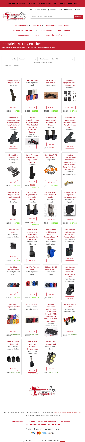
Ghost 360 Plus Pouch (13, 231)
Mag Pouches (32, 48)
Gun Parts (38, 25)
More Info (13, 107)
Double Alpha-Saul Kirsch (32, 84)
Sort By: (13, 59)
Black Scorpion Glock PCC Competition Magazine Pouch (32, 345)
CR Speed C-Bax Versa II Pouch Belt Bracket (50, 194)
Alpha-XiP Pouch (32, 80)
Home (3, 48)
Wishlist (68, 10)
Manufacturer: (44, 59)
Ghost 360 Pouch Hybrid (70, 305)
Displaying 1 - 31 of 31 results (43, 63)
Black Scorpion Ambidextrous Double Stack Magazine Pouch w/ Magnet (51, 234)
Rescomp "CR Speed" (13, 161)
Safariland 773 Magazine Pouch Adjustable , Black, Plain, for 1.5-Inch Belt (69, 122)
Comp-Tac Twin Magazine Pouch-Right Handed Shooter (51, 121)
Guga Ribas (51, 160)
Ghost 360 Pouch (32, 304)
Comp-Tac (13, 85)
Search (78, 16)
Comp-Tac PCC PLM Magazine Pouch (13, 81)
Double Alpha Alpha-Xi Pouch (51, 343)
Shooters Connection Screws (32, 135)
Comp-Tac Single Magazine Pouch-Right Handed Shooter (32, 158)
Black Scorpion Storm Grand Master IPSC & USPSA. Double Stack (70, 272)
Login (60, 10)
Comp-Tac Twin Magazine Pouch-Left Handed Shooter (32, 196)
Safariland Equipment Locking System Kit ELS (69, 82)
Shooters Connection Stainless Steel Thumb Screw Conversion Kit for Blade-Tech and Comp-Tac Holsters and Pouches (50, 312)
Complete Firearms (22, 25)
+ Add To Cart (69, 107)
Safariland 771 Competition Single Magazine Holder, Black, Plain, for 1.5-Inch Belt (13, 122)
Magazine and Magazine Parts (58, 25)
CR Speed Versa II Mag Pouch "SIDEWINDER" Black (69, 194)
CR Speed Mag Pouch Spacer (13, 156)
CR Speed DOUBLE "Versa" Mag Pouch (50, 268)
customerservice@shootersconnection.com (67, 413)
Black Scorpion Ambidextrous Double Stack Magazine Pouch (69, 233)
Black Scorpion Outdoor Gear (32, 243)
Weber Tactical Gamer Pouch (51, 81)
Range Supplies (47, 30)
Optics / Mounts (65, 30)
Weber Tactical (51, 85)
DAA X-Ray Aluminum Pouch (13, 268)
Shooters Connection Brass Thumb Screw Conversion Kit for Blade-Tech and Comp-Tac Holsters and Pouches (69, 162)
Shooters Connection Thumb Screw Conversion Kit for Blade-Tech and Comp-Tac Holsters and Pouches (32, 125)
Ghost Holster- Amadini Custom (13, 236)
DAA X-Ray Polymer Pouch (32, 268)
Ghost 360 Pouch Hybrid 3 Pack (13, 343)
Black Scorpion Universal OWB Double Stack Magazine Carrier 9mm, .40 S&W (32, 234)
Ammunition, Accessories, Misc (30, 35)
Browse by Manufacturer (56, 35)
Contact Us (41, 10)
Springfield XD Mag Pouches (46, 48)
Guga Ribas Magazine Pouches (13, 305)
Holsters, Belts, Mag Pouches (25, 30)
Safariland (69, 88)
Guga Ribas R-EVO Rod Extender (51, 156)
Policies (32, 10)
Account (52, 10)
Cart (28, 429)
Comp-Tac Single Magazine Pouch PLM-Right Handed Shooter (13, 196)
